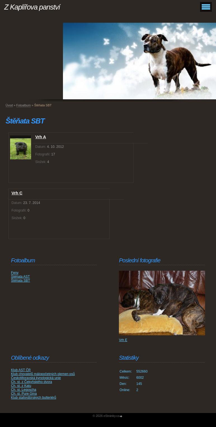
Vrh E (123, 340)
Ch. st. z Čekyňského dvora (31, 382)
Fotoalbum (23, 105)
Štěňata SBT (20, 281)
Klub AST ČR (20, 370)
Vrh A (40, 136)
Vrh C (16, 192)
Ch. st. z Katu (21, 386)
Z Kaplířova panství (32, 7)
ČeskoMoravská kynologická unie (36, 378)
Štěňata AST (20, 277)
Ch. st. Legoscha (23, 390)
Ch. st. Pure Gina (24, 394)
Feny (14, 273)
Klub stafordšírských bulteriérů (33, 398)
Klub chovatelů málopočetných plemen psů (43, 374)
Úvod (9, 105)
